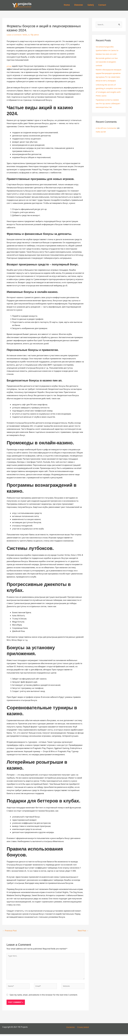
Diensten (78, 5)
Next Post (83, 930)
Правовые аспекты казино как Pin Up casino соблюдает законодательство (108, 107)
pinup (9, 66)
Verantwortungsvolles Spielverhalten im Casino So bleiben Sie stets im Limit (108, 50)
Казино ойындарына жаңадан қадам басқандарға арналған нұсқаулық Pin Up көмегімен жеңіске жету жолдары (108, 77)
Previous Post (10, 930)
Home (67, 5)
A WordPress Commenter (106, 132)
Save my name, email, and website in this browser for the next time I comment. (44, 996)
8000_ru (27, 34)
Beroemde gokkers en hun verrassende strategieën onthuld (107, 62)
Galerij (91, 5)
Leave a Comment (14, 34)
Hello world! (101, 135)
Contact (102, 5)
